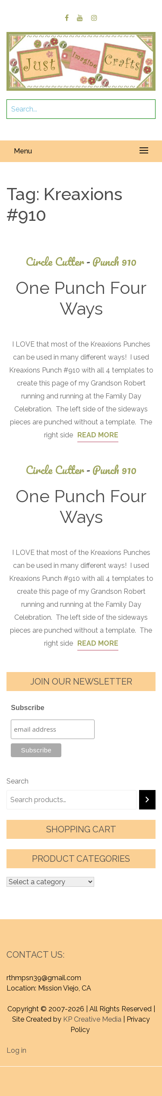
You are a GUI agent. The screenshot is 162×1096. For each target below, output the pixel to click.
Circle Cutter (58, 261)
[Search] (147, 799)
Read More (97, 435)
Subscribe (27, 707)
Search (17, 781)
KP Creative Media (92, 1019)
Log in (16, 1050)
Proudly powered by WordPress (65, 1071)
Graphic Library (103, 1082)
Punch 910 (114, 261)
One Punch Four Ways (81, 298)
